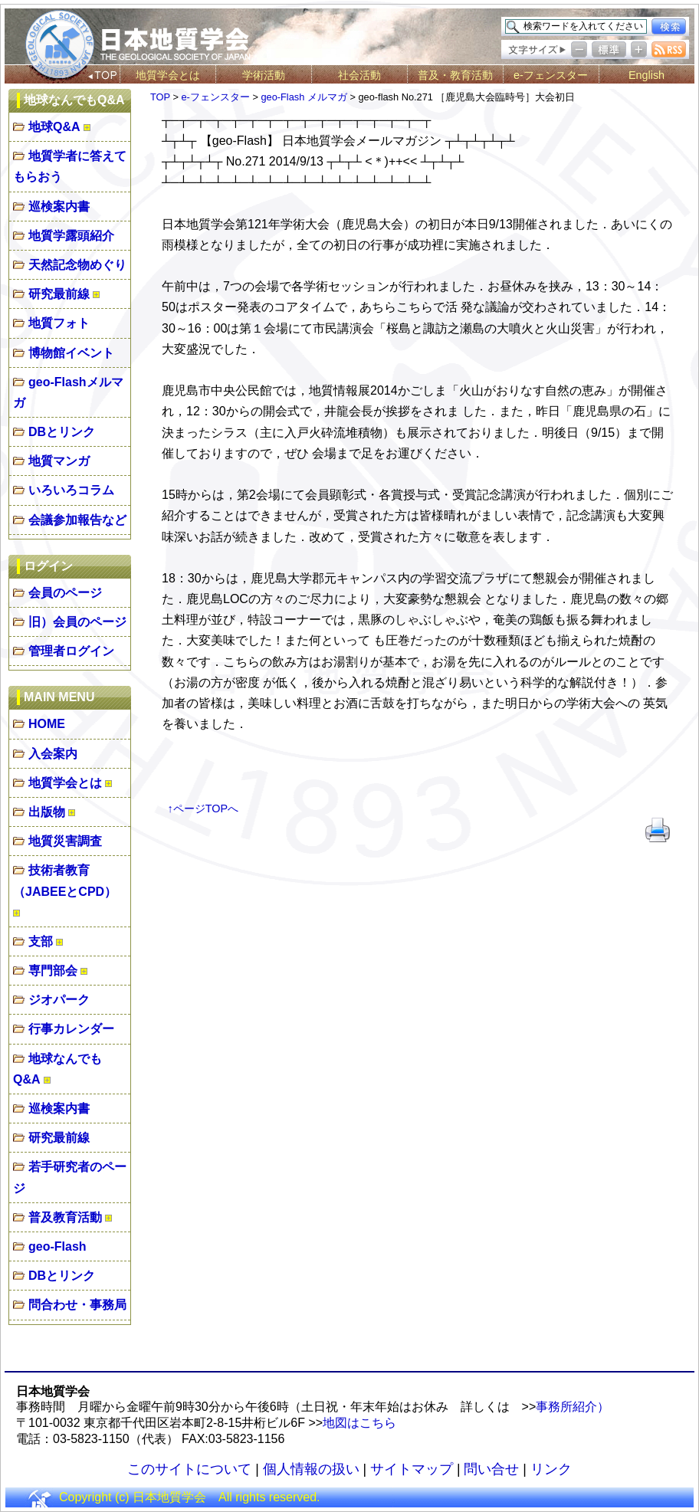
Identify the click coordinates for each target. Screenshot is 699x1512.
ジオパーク (59, 999)
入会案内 (52, 753)
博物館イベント (71, 352)
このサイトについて (189, 1469)
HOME (46, 723)
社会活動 (359, 75)
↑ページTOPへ (203, 808)
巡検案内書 (59, 206)
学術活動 (263, 75)
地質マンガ (59, 460)
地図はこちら (359, 1422)
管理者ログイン (71, 651)
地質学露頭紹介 (71, 235)
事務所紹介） (572, 1406)
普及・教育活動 (455, 75)
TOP (160, 97)
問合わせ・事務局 (77, 1304)
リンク (551, 1469)
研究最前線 (59, 293)
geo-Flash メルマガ (303, 97)
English (646, 75)
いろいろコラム (71, 490)
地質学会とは (168, 75)
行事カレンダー (71, 1028)
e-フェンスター (551, 75)
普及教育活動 (65, 1217)
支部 (40, 941)
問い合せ (491, 1469)
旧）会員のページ (77, 621)
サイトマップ (411, 1469)
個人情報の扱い (311, 1469)
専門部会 (52, 970)
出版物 (46, 811)
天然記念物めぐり (77, 264)
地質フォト (59, 323)
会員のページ (65, 592)
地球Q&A (54, 126)
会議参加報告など (77, 519)
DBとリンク (61, 431)
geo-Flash (57, 1246)
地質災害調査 (65, 841)
